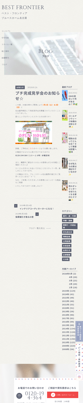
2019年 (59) (68, 311)
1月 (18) (73, 287)
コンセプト (6, 31)
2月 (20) (73, 284)
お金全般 (66, 245)
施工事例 (5, 51)
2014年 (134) (68, 328)
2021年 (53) (68, 304)
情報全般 (66, 236)
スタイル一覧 (7, 44)
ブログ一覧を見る (38, 228)
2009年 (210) (68, 345)
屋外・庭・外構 (69, 216)
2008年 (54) (68, 349)
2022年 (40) (68, 301)
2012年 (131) (68, 335)
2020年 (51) (68, 308)
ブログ (4, 64)
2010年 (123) (68, 342)
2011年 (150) (68, 338)
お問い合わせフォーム (62, 395)
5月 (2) (69, 273)
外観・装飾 (67, 220)
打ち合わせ (67, 232)
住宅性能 (5, 37)
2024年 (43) (68, 294)
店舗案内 (5, 57)
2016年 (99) (68, 321)
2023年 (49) (68, 297)
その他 (65, 259)
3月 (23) (73, 280)
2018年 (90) (68, 314)
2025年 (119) (68, 290)
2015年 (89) (68, 325)
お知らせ (20, 87)
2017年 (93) (68, 318)
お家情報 (66, 254)
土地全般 (66, 241)
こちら (30, 148)
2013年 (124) (68, 332)
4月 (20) (73, 277)
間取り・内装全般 (69, 226)
